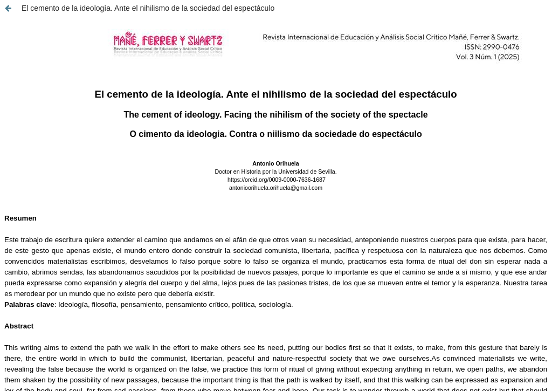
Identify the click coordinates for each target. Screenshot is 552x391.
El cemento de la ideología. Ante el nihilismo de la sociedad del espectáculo (148, 8)
